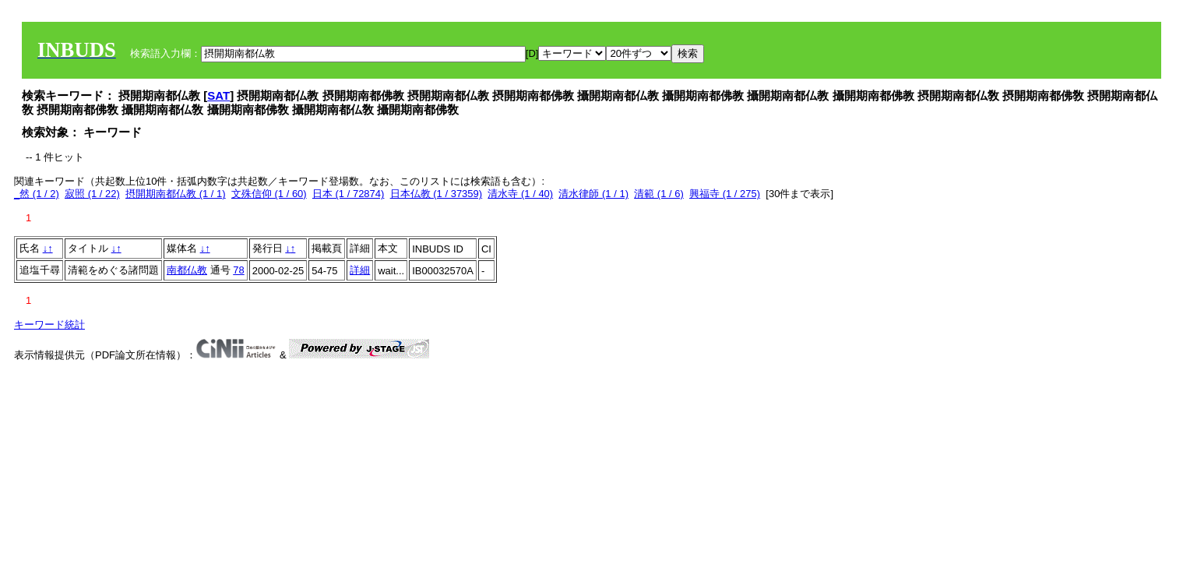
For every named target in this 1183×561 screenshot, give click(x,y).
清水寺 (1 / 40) (520, 193)
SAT (218, 95)
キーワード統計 (49, 324)
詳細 (360, 270)
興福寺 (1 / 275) (724, 193)
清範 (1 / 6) (659, 193)
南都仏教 (187, 270)
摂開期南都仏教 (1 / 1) (175, 193)
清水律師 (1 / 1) (593, 193)
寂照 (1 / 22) (92, 193)
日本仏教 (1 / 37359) (436, 193)
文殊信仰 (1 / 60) (269, 193)
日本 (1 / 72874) (348, 193)
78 (238, 270)
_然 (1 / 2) (36, 193)
